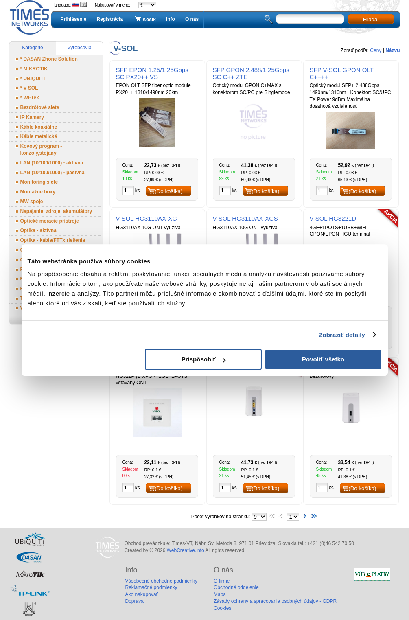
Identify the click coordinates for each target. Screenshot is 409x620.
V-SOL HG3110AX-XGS (245, 218)
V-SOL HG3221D (333, 218)
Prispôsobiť (204, 359)
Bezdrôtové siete (39, 107)
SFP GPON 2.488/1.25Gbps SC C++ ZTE (251, 73)
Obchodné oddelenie (236, 587)
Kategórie (32, 47)
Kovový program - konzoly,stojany (41, 149)
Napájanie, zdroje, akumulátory (56, 211)
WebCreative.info (185, 550)
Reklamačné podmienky (151, 587)
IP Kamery (32, 117)
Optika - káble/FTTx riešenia (52, 240)
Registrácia (110, 19)
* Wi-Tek (29, 98)
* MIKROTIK (34, 69)
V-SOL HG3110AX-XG (146, 218)
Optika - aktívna (38, 230)
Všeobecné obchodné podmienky (161, 581)
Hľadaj (371, 19)
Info (170, 19)
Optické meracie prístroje (49, 221)
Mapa (220, 594)
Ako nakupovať (141, 594)
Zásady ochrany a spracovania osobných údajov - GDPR (275, 601)
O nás (192, 19)
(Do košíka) (168, 191)
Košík (144, 19)
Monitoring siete (39, 182)
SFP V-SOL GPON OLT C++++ (342, 73)
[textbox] (310, 19)
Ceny (375, 50)
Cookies (222, 608)
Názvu (392, 50)
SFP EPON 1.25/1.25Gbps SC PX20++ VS (152, 73)
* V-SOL (29, 88)
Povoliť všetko (323, 359)
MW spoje (31, 201)
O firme (222, 581)
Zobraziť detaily (342, 334)
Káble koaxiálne (38, 127)
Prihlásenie (74, 19)
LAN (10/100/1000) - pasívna (52, 172)
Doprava (134, 601)
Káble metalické (38, 136)
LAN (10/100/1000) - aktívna (51, 163)
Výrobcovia (79, 47)
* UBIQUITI (32, 78)
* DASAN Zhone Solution (49, 59)
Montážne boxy (38, 192)
